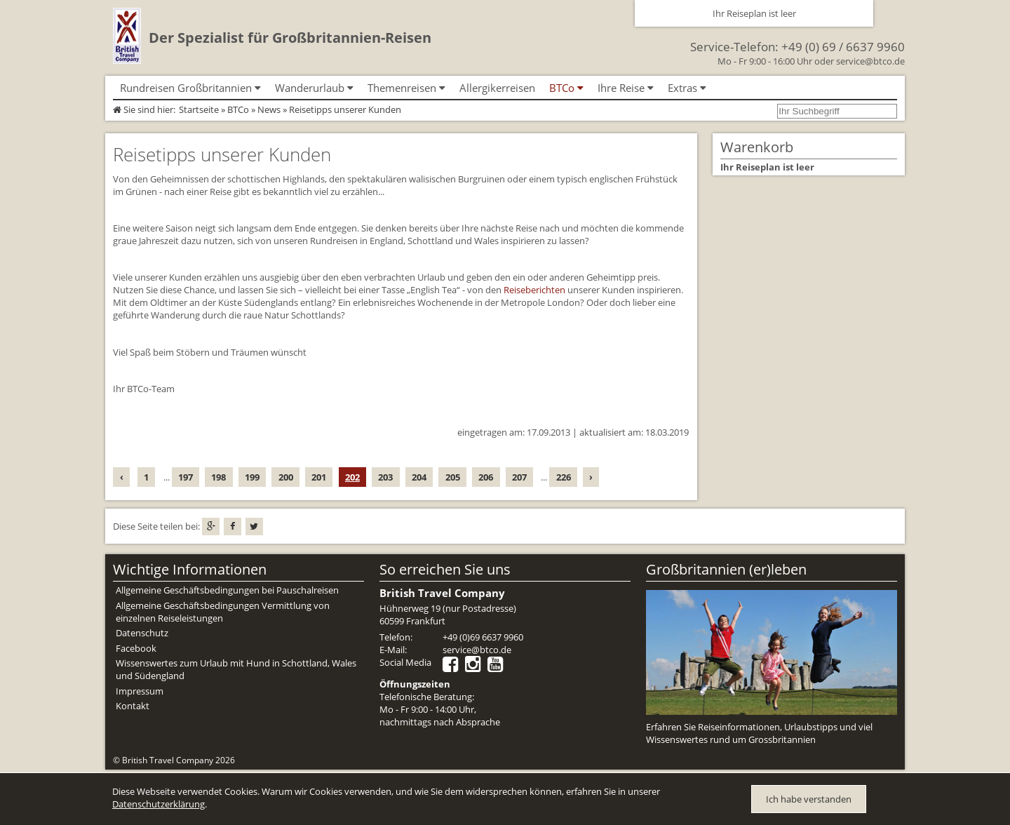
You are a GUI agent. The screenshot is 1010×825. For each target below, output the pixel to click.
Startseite (199, 109)
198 (218, 477)
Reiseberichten (534, 289)
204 (419, 477)
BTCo (238, 109)
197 (185, 477)
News (269, 109)
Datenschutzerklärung (158, 804)
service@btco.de (870, 61)
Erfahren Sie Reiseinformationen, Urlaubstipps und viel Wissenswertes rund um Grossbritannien (759, 733)
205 (452, 477)
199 (252, 477)
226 (563, 477)
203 (385, 477)
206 (485, 477)
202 (352, 477)
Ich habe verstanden (808, 799)
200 (285, 477)
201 (318, 477)
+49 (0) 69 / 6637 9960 (843, 47)
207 (519, 477)
